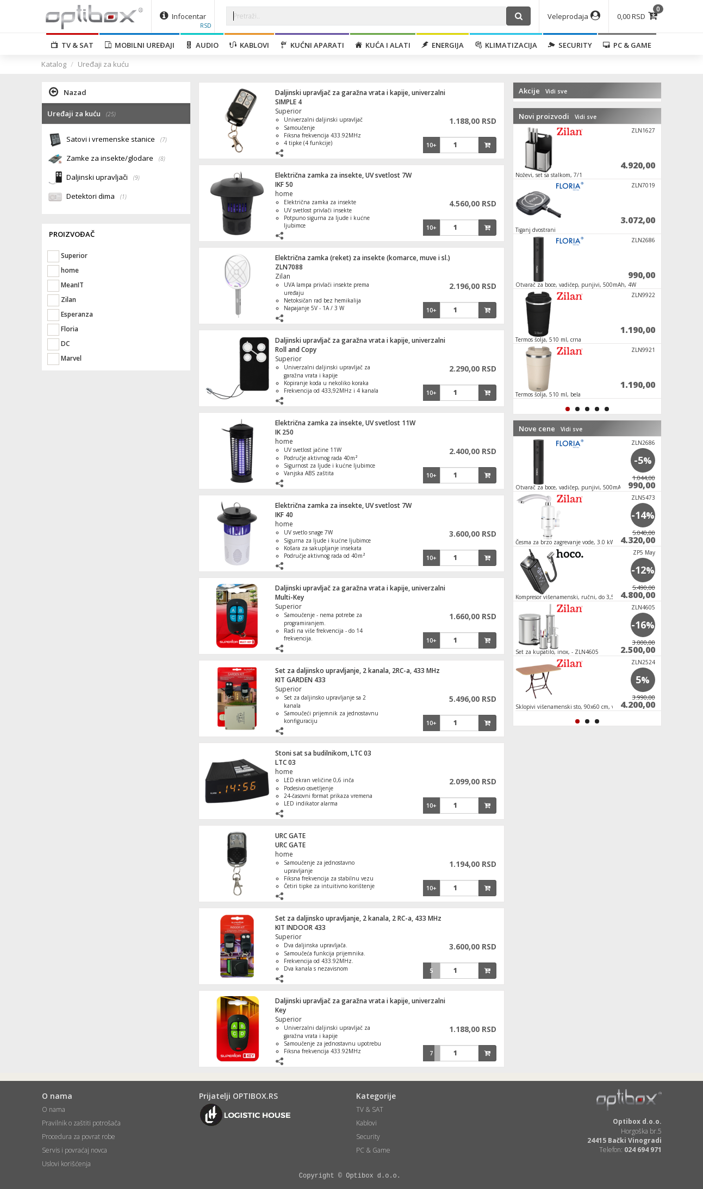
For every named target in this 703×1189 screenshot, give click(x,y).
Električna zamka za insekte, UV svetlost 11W (345, 422)
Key (280, 1010)
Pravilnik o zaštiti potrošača (81, 1123)
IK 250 (284, 432)
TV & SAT (72, 45)
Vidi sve (556, 91)
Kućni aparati (312, 45)
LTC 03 (285, 762)
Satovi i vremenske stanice (116, 140)
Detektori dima (96, 197)
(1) (123, 196)
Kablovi (249, 45)
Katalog (53, 64)
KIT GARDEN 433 (300, 679)
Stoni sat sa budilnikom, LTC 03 (323, 753)
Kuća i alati (382, 45)
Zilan (282, 276)
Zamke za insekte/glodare (115, 159)
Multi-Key (289, 597)
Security (570, 45)
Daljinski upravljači (103, 178)
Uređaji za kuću (103, 64)
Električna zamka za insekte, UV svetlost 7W (343, 175)
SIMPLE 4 (288, 101)
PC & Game (627, 45)
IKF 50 (284, 184)
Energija (442, 45)
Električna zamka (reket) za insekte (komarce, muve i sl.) (362, 257)
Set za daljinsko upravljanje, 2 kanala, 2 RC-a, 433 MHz (358, 918)
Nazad (67, 91)
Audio (202, 45)
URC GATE (290, 835)
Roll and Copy (295, 349)
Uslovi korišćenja (66, 1163)
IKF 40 (284, 514)
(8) (162, 158)
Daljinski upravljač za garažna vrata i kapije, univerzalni (360, 92)
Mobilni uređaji (139, 45)
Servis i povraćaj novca (74, 1150)
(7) (163, 139)
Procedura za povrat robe (78, 1136)
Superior (288, 111)
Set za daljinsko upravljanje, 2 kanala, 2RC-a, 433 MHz (357, 670)
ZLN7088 (289, 267)
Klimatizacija (506, 45)
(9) (136, 177)
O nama (53, 1109)
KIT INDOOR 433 (300, 927)
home (284, 193)
